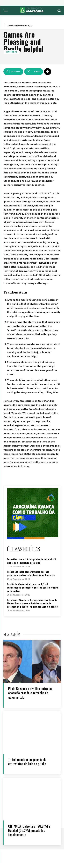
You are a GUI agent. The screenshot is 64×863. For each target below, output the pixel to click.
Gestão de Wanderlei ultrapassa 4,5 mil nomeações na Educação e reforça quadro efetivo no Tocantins (32, 587)
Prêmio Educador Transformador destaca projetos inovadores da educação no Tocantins (31, 573)
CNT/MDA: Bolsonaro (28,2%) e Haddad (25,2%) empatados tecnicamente (29, 830)
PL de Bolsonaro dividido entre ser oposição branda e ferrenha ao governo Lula (30, 693)
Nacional (12, 52)
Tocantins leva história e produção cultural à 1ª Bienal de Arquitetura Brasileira (31, 560)
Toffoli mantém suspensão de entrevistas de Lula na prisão (27, 761)
